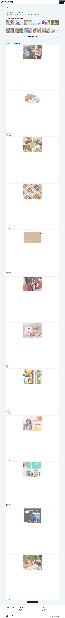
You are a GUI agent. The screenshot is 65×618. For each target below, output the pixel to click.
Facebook (44, 609)
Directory (30, 14)
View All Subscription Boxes (32, 601)
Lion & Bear (8, 179)
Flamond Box (8, 365)
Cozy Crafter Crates (9, 133)
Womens (52, 25)
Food (7, 25)
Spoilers (20, 610)
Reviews (20, 609)
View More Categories (32, 36)
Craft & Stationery (36, 25)
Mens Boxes (7, 610)
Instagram (44, 610)
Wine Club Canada (8, 597)
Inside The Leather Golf (9, 550)
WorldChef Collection (9, 411)
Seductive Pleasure (9, 318)
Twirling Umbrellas (57, 616)
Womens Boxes (8, 609)
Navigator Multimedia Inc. (56, 617)
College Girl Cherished (9, 504)
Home (25, 25)
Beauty (43, 25)
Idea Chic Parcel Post (9, 272)
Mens (16, 25)
